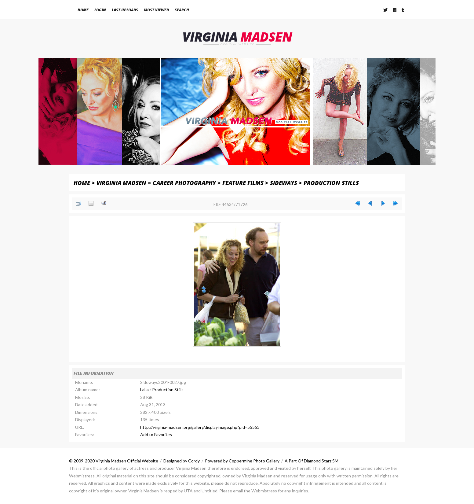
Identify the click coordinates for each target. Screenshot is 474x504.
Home (83, 10)
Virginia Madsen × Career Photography (156, 182)
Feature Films (243, 182)
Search (182, 10)
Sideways (283, 182)
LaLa (144, 389)
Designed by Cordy (181, 460)
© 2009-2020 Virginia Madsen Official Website (113, 460)
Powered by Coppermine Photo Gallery (242, 460)
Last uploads (125, 10)
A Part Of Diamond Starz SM (311, 460)
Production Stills (331, 182)
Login (100, 10)
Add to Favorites (156, 434)
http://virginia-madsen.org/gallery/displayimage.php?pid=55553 (200, 427)
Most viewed (156, 10)
